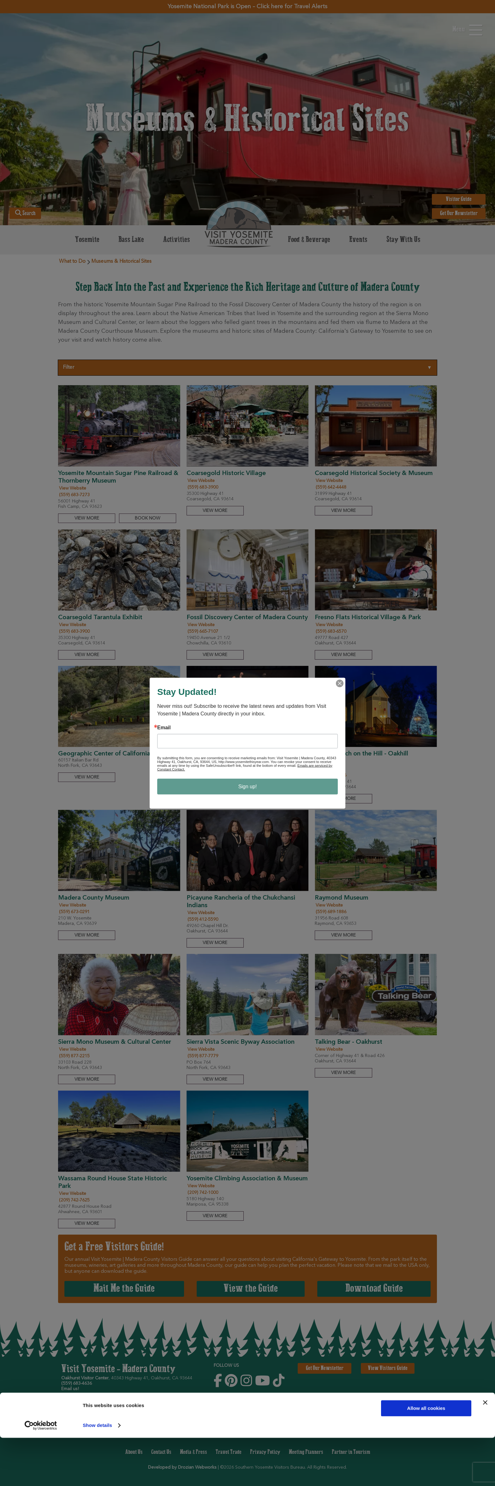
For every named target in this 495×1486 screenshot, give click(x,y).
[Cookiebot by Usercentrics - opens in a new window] (41, 1473)
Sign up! (247, 786)
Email (164, 727)
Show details (97, 1473)
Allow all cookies (426, 1456)
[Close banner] (485, 1450)
